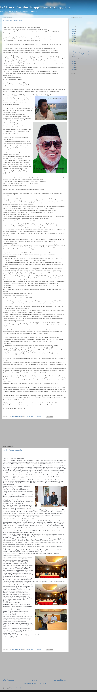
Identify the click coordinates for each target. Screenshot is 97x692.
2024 (73, 31)
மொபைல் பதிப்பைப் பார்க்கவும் (35, 683)
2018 (73, 41)
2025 (73, 29)
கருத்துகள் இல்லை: (36, 416)
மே (75, 56)
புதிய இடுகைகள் (8, 680)
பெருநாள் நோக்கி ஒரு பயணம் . (13, 20)
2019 (73, 39)
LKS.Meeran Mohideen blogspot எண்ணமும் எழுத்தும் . (36, 7)
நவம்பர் (76, 45)
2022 (73, 35)
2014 (73, 65)
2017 (73, 43)
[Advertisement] (35, 432)
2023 (73, 33)
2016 (73, 61)
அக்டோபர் (76, 48)
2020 (73, 37)
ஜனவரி (76, 58)
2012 (73, 69)
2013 (73, 67)
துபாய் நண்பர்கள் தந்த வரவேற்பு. (14, 450)
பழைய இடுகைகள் (60, 680)
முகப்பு (34, 680)
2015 (73, 63)
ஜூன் (75, 50)
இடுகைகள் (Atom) (16, 687)
